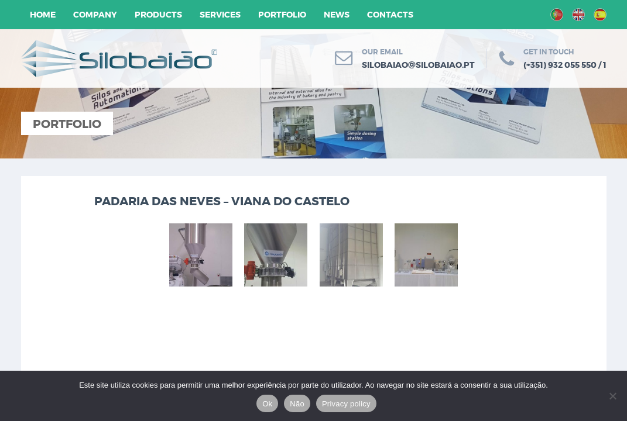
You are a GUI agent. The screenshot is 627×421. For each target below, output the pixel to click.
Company (95, 14)
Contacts (390, 14)
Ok (267, 403)
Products (158, 14)
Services (220, 14)
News (337, 14)
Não (297, 403)
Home (43, 14)
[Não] (612, 396)
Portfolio (282, 14)
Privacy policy (346, 403)
